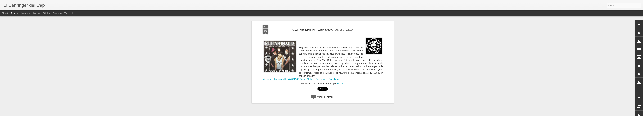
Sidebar (46, 13)
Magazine (26, 13)
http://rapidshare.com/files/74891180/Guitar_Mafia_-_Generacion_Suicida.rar (301, 79)
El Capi (340, 83)
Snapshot (57, 13)
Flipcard (15, 13)
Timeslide (69, 13)
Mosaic (36, 13)
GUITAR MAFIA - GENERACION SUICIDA (322, 29)
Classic (5, 13)
